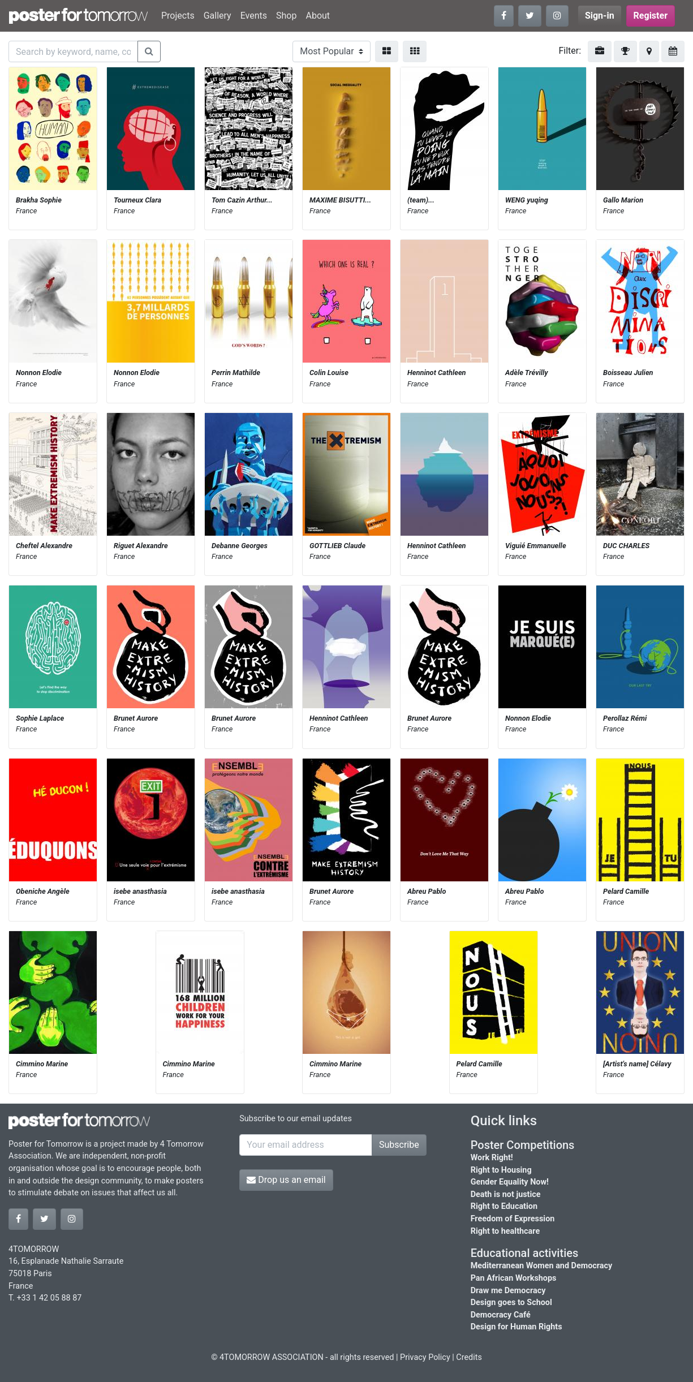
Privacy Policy (425, 1357)
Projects (178, 15)
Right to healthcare (505, 1231)
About (317, 15)
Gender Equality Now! (510, 1182)
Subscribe (399, 1144)
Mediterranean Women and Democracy (542, 1266)
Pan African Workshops (514, 1278)
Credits (469, 1357)
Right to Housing (501, 1170)
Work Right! (492, 1158)
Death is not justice (506, 1194)
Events (253, 15)
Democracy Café (501, 1315)
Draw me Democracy (508, 1290)
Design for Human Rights (516, 1327)
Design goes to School (511, 1302)
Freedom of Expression (513, 1219)
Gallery (217, 15)
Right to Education (504, 1206)
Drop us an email (286, 1179)
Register (651, 15)
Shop (286, 15)
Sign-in (599, 15)
